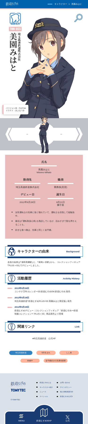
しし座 (69, 353)
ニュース (43, 392)
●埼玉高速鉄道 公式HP (44, 338)
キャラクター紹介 (46, 387)
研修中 (30, 361)
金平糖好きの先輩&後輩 (55, 361)
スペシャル (44, 396)
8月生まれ (46, 353)
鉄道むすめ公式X (66, 396)
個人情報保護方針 (66, 392)
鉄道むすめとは (45, 382)
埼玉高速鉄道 (21, 353)
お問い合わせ (65, 382)
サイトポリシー (66, 387)
